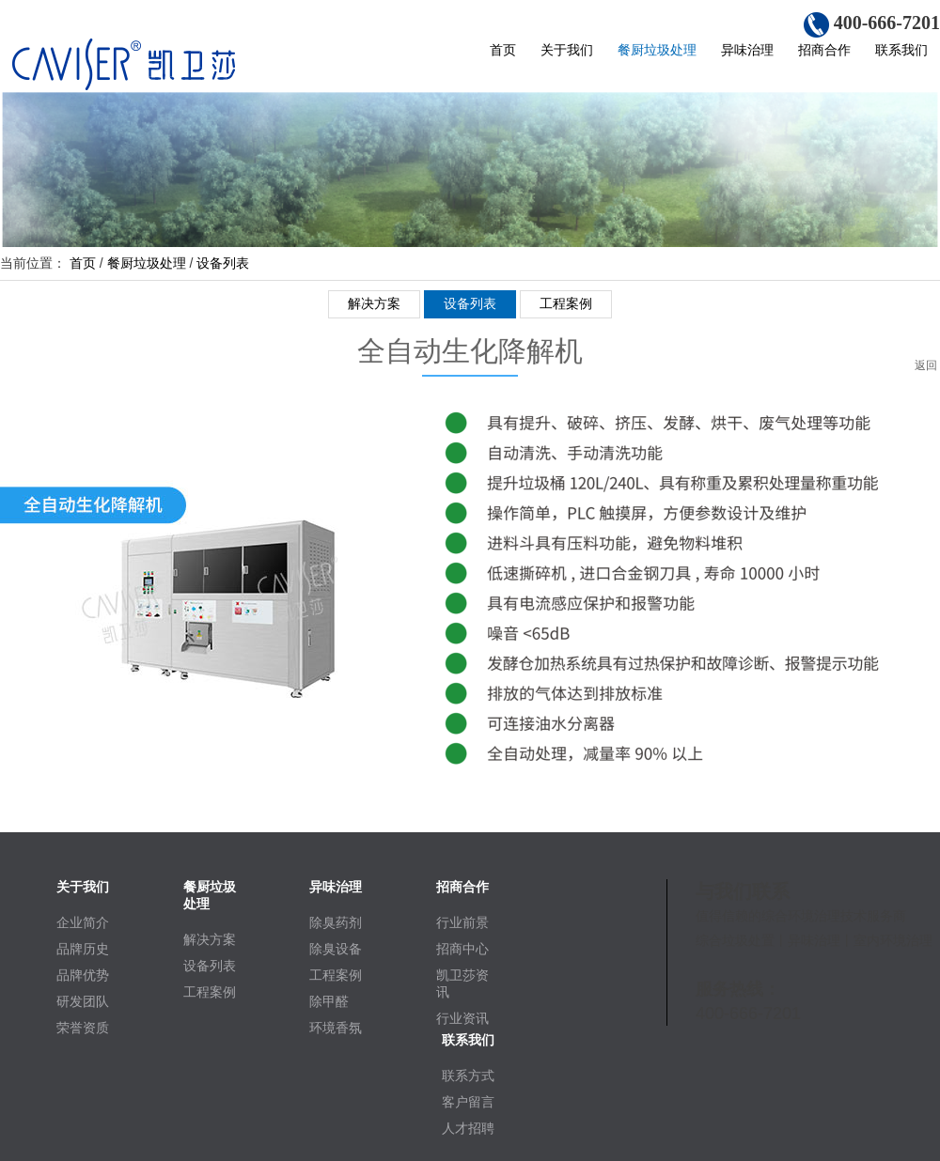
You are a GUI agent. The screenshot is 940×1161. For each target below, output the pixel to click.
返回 (926, 368)
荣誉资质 (82, 1027)
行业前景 (462, 922)
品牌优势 (82, 975)
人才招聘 (468, 1128)
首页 (503, 49)
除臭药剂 (335, 922)
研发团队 (82, 1001)
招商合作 (824, 49)
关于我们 (566, 49)
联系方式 (468, 1075)
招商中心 (462, 948)
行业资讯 (462, 1018)
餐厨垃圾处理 (657, 49)
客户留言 (468, 1101)
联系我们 (901, 49)
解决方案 (374, 303)
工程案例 (566, 303)
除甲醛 (329, 1001)
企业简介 (82, 922)
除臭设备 (335, 948)
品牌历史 (82, 948)
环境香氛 (335, 1027)
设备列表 (222, 263)
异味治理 (747, 49)
